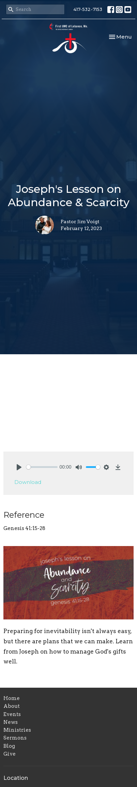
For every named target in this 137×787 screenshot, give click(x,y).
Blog (9, 746)
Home (11, 698)
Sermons (15, 738)
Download (27, 482)
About (11, 706)
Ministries (17, 730)
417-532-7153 (87, 9)
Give (9, 754)
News (10, 722)
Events (12, 714)
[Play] (19, 467)
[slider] (42, 467)
